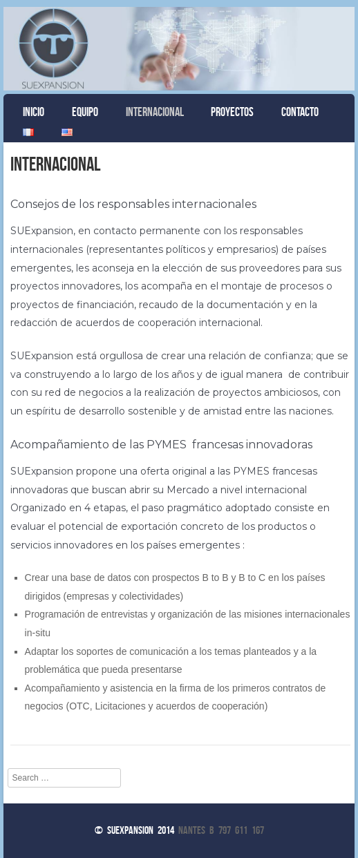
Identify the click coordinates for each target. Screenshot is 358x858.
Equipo (85, 112)
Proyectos (232, 112)
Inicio (33, 112)
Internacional (155, 112)
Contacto (300, 112)
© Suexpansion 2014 (134, 830)
